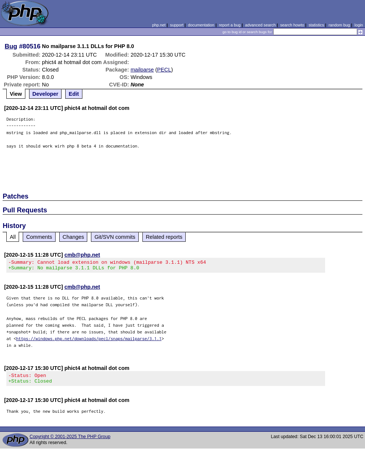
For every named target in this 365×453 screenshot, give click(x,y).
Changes (73, 237)
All (13, 237)
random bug (339, 25)
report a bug (229, 25)
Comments (39, 237)
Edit (74, 94)
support (176, 25)
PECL (164, 70)
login (359, 25)
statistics (316, 25)
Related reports (164, 237)
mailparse (142, 70)
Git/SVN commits (114, 237)
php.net (159, 25)
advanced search (260, 25)
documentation (201, 25)
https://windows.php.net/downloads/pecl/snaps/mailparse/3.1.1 (88, 340)
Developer (45, 94)
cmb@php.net (82, 255)
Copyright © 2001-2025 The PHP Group (69, 441)
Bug (11, 46)
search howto (292, 25)
